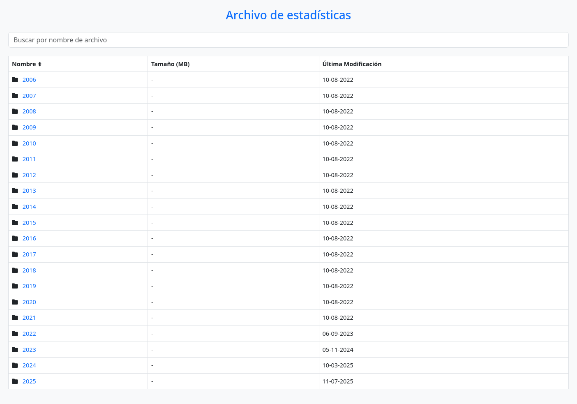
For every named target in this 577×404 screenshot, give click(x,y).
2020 (29, 302)
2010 (29, 143)
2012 (29, 175)
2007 (29, 95)
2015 (29, 222)
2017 (29, 254)
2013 (29, 190)
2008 (29, 111)
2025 (29, 381)
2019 (29, 286)
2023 (29, 349)
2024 (29, 365)
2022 (29, 333)
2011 (29, 159)
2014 (29, 206)
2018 (29, 270)
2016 (29, 238)
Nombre (24, 64)
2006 (29, 79)
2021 (29, 317)
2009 (29, 127)
